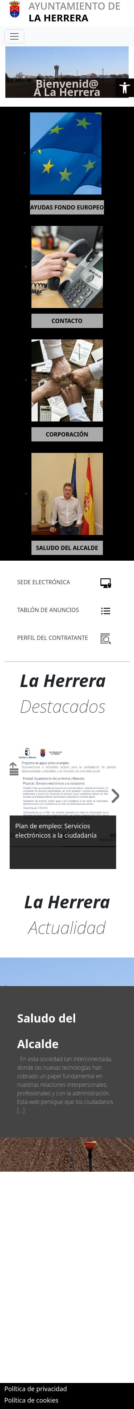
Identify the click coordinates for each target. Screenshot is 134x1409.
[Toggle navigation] (14, 36)
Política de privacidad (35, 1388)
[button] (124, 88)
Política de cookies (31, 1400)
